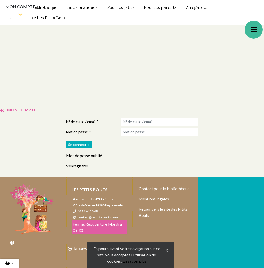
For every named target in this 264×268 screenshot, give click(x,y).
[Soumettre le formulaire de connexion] (79, 144)
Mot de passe (77, 131)
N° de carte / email (80, 121)
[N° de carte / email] (159, 122)
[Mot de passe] (159, 132)
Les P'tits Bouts (90, 189)
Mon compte (20, 6)
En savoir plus (134, 260)
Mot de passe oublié (84, 155)
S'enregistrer (77, 165)
